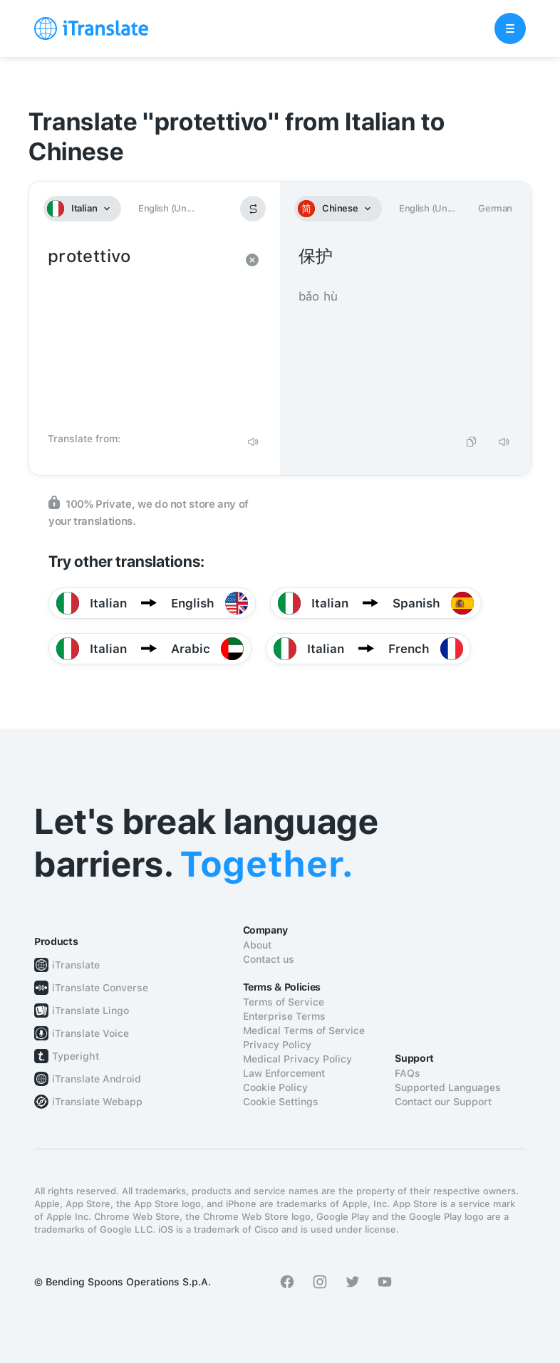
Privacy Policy (277, 1044)
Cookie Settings (280, 1101)
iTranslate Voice (90, 1033)
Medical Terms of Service (304, 1030)
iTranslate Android (96, 1079)
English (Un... (166, 208)
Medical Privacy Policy (297, 1059)
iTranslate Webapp (97, 1101)
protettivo (140, 335)
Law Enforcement (284, 1073)
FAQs (407, 1073)
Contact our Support (443, 1101)
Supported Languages (448, 1087)
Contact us (268, 959)
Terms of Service (283, 1002)
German (495, 208)
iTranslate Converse (100, 987)
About (257, 945)
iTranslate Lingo (90, 1010)
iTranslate (76, 965)
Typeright (75, 1056)
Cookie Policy (275, 1087)
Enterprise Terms (284, 1016)
